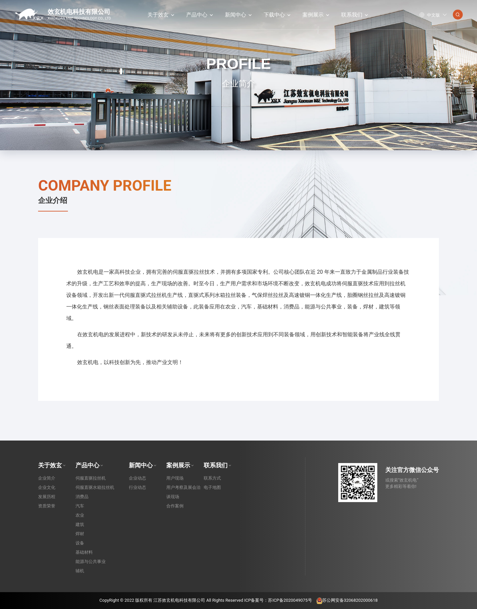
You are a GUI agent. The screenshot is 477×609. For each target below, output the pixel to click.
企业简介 (46, 478)
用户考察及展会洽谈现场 (183, 492)
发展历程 (46, 496)
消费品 (82, 496)
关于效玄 (161, 15)
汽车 (80, 505)
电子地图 (212, 487)
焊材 (80, 533)
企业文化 (46, 487)
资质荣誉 (46, 505)
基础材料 (84, 552)
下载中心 (278, 15)
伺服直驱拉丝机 (91, 478)
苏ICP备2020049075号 (290, 600)
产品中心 (200, 15)
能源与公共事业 (91, 561)
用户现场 (175, 478)
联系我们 (355, 15)
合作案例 (175, 505)
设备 (80, 542)
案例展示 (316, 15)
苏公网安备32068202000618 (347, 600)
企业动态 (137, 478)
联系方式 (212, 478)
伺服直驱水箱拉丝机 (95, 487)
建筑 (80, 524)
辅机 (80, 570)
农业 (80, 515)
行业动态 (137, 487)
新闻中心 (239, 15)
